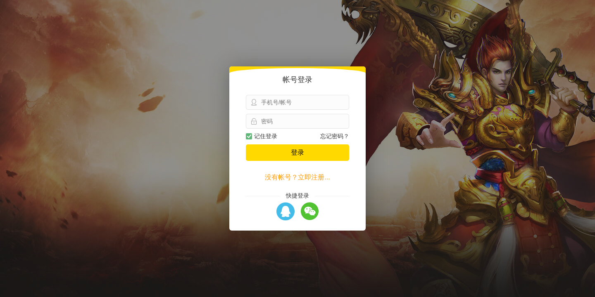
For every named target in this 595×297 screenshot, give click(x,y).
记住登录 (261, 136)
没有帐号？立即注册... (297, 177)
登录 (297, 152)
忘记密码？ (334, 136)
